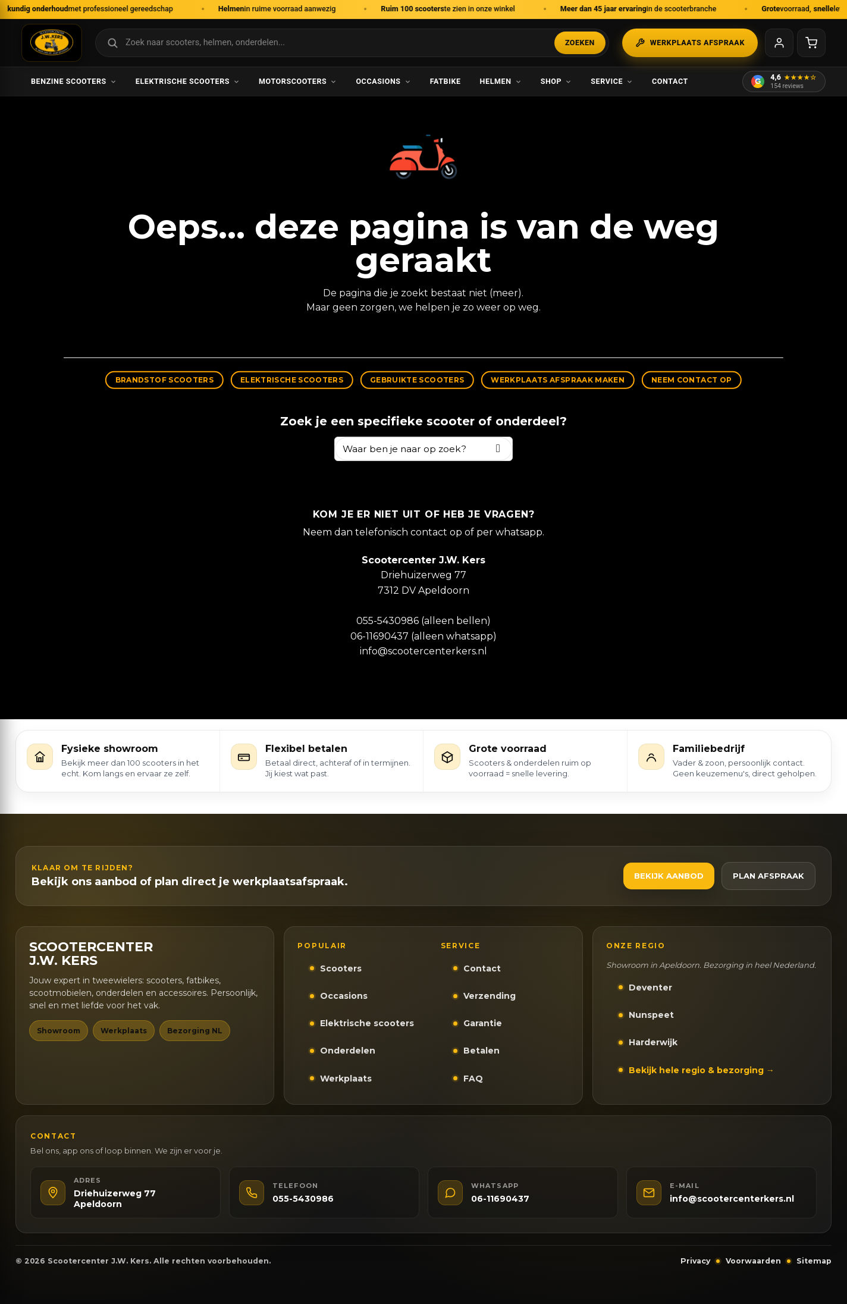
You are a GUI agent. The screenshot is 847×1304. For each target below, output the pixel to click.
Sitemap (814, 1260)
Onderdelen (347, 1050)
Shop (556, 81)
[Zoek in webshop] (352, 43)
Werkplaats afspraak (690, 43)
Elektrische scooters (188, 81)
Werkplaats (346, 1078)
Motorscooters (298, 81)
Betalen (481, 1050)
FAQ (473, 1078)
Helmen (501, 81)
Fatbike (445, 81)
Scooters (341, 968)
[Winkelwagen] (811, 43)
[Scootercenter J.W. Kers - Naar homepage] (51, 43)
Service (612, 81)
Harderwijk (653, 1042)
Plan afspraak (768, 875)
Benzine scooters (74, 81)
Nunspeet (651, 1015)
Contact (670, 81)
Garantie (482, 1023)
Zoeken (580, 42)
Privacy (695, 1260)
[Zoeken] (498, 448)
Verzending (489, 995)
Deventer (650, 987)
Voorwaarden (753, 1260)
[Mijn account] (779, 43)
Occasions (383, 81)
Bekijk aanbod (669, 875)
